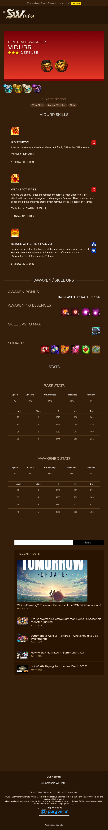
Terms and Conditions (53, 792)
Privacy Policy (36, 792)
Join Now (76, 3)
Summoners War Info (53, 783)
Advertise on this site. (54, 825)
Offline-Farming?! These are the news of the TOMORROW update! (59, 605)
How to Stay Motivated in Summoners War (58, 652)
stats (72, 105)
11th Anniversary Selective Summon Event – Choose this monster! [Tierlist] (66, 620)
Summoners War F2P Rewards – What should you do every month (64, 637)
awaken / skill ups (56, 105)
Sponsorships (71, 792)
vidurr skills (37, 105)
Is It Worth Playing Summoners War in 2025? (59, 666)
